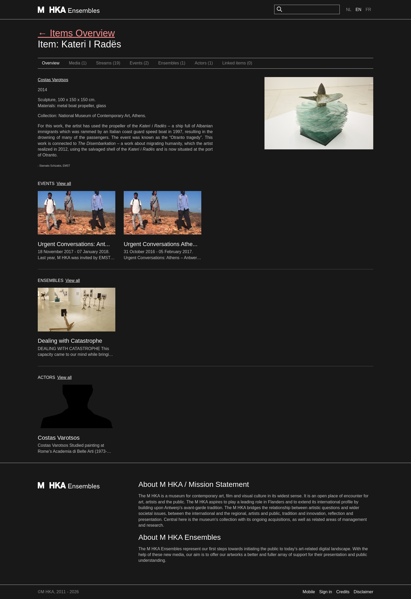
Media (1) (78, 63)
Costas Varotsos (53, 80)
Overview (51, 63)
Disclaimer (363, 592)
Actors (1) (204, 63)
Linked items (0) (237, 63)
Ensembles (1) (171, 63)
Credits (343, 592)
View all (64, 183)
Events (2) (139, 63)
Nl (348, 9)
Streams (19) (108, 63)
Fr (368, 9)
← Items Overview (76, 33)
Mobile (309, 592)
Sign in (325, 592)
